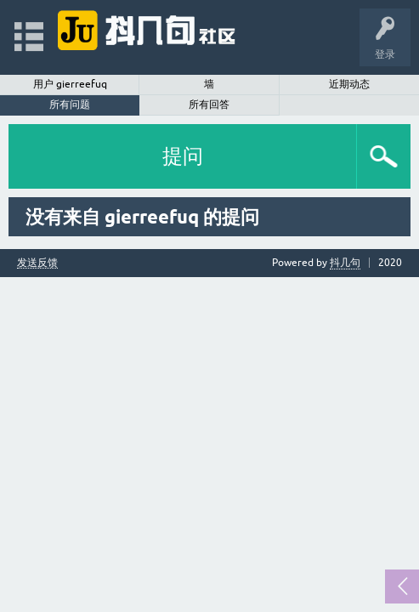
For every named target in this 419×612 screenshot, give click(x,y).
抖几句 (345, 263)
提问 (182, 155)
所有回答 (209, 104)
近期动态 (349, 84)
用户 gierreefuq (70, 84)
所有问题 (69, 104)
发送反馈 (37, 263)
